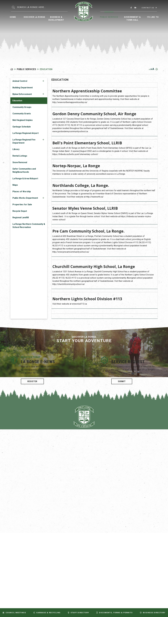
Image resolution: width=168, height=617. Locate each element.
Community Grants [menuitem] (21, 113)
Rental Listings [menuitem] (19, 156)
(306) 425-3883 (84, 451)
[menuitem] (13, 17)
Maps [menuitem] (15, 185)
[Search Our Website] (42, 7)
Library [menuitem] (15, 149)
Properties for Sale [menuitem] (22, 204)
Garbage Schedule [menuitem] (21, 126)
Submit (122, 381)
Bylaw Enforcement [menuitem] (22, 94)
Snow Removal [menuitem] (19, 162)
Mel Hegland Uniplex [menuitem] (22, 120)
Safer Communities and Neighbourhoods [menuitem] (24, 170)
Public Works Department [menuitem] (25, 198)
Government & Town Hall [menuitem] (132, 18)
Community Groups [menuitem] (21, 107)
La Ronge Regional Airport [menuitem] (25, 133)
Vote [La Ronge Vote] (84, 511)
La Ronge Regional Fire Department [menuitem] (23, 141)
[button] (43, 81)
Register (32, 381)
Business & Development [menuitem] (56, 18)
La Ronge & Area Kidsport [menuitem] (25, 178)
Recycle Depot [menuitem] (19, 211)
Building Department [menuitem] (22, 87)
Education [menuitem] (17, 100)
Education (46, 69)
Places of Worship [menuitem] (21, 191)
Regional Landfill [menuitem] (20, 217)
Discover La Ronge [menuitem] (34, 17)
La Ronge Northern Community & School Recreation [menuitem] (28, 225)
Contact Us (148, 8)
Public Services (26, 69)
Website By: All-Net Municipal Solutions (155, 527)
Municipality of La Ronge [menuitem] (83, 11)
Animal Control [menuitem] (19, 81)
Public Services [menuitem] (109, 17)
